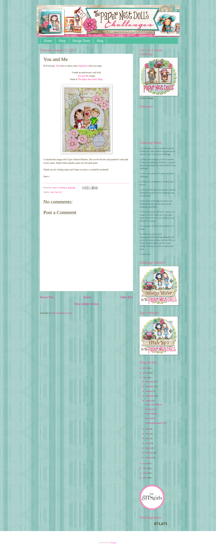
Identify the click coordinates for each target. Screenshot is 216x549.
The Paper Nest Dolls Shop (90, 79)
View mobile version (86, 304)
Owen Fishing (151, 413)
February (149, 453)
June (147, 434)
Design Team (81, 41)
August (148, 401)
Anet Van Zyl (55, 192)
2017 (145, 377)
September (150, 396)
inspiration (83, 66)
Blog (100, 41)
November (150, 386)
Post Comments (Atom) (62, 313)
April (147, 443)
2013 (145, 478)
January (149, 457)
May (147, 438)
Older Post (126, 297)
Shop (62, 41)
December (150, 381)
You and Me (83, 76)
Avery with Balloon (153, 404)
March (148, 448)
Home (48, 41)
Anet (58, 66)
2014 (145, 473)
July (147, 429)
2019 (145, 368)
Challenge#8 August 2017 (156, 423)
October (149, 391)
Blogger (113, 542)
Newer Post (47, 297)
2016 (145, 463)
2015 (145, 468)
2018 (145, 373)
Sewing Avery (151, 409)
